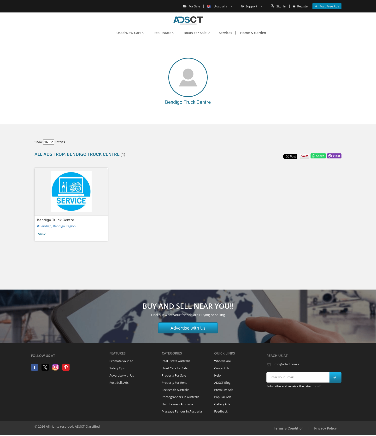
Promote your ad (121, 361)
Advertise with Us (188, 328)
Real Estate (163, 32)
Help (217, 375)
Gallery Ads (222, 404)
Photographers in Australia (181, 397)
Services (225, 32)
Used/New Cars (130, 32)
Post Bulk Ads (119, 383)
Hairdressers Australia (177, 404)
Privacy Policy (325, 428)
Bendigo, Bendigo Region (56, 226)
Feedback (221, 411)
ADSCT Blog (222, 383)
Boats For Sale (197, 32)
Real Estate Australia (176, 361)
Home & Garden (253, 32)
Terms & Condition (289, 428)
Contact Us (221, 368)
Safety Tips (117, 368)
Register (301, 6)
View (42, 234)
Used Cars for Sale (175, 368)
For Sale (191, 6)
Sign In (278, 6)
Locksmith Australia (175, 390)
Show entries (50, 142)
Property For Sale (174, 375)
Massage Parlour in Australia (182, 411)
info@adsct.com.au (287, 364)
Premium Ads (223, 390)
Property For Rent (174, 383)
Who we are (222, 361)
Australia (219, 6)
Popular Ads (222, 397)
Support (252, 6)
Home (188, 20)
